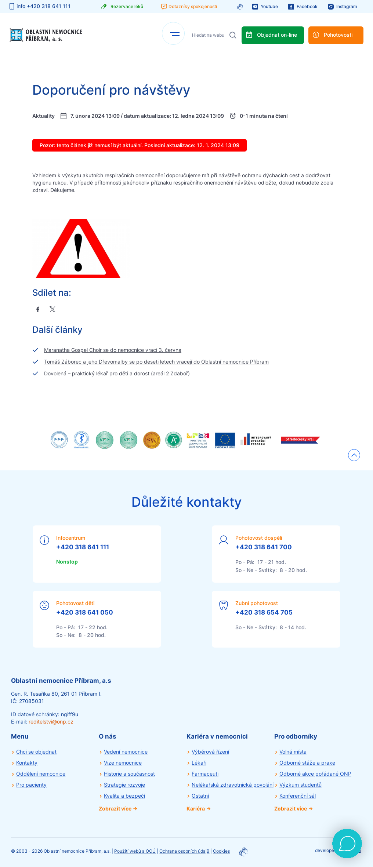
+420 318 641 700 (263, 547)
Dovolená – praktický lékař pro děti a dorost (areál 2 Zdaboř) (117, 373)
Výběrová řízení (210, 751)
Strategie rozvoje (124, 785)
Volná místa (293, 751)
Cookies (221, 851)
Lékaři (199, 762)
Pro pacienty (31, 785)
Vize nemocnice (123, 762)
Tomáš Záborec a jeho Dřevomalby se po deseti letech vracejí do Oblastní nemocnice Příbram (156, 361)
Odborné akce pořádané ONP (315, 774)
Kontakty (26, 762)
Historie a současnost (129, 774)
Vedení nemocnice (126, 751)
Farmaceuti (205, 774)
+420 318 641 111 (82, 547)
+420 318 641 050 (84, 612)
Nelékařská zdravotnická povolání (233, 785)
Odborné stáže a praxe (307, 762)
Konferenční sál (297, 796)
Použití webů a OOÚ (135, 851)
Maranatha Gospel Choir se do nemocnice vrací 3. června (112, 350)
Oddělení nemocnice (40, 774)
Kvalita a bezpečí (124, 796)
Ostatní (200, 796)
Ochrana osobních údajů (184, 851)
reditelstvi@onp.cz (51, 721)
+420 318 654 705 (264, 612)
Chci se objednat (36, 751)
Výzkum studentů (300, 785)
